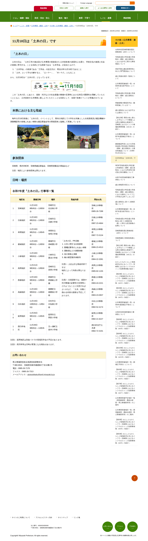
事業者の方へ (125, 8)
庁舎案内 (132, 526)
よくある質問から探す (105, 8)
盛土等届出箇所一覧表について (125, 77)
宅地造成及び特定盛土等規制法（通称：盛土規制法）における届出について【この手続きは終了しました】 (125, 193)
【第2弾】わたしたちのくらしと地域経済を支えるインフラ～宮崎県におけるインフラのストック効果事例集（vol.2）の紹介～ (125, 278)
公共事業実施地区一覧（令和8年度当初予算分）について (125, 86)
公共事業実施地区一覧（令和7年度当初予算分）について (125, 211)
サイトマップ (63, 517)
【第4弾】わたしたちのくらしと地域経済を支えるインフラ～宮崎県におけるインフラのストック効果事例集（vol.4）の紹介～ (125, 374)
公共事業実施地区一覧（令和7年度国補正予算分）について (125, 136)
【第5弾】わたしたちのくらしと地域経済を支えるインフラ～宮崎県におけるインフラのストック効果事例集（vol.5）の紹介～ (125, 438)
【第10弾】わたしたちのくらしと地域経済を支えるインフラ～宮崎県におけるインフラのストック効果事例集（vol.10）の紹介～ (125, 352)
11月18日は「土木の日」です (125, 159)
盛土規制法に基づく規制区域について (125, 203)
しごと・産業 (24, 26)
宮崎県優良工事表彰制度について (125, 239)
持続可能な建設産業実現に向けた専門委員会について (125, 70)
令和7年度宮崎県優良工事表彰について (124, 179)
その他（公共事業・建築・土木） (62, 26)
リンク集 (77, 517)
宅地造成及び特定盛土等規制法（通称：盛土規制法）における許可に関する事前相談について (125, 60)
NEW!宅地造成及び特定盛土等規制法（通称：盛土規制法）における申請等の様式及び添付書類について (125, 169)
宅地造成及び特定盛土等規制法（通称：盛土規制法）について (125, 95)
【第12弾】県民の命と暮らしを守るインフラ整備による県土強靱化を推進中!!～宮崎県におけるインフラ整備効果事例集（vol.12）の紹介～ (125, 123)
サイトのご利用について (21, 517)
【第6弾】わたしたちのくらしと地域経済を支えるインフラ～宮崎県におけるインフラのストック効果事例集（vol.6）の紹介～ (125, 424)
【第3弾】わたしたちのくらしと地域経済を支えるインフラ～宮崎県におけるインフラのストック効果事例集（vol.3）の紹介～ (125, 292)
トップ (15, 26)
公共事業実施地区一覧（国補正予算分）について (125, 363)
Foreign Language (86, 3)
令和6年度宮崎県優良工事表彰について (124, 313)
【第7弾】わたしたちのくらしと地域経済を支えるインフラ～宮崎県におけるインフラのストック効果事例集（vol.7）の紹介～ (125, 388)
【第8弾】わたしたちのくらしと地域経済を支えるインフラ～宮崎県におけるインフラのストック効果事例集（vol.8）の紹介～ (125, 323)
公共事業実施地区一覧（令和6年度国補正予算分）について (125, 304)
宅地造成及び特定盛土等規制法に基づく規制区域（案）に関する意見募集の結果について (125, 222)
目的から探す (64, 8)
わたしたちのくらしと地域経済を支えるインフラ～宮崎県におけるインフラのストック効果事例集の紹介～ (125, 265)
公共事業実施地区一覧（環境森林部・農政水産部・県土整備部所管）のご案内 (125, 412)
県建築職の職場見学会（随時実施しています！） (125, 104)
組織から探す (84, 8)
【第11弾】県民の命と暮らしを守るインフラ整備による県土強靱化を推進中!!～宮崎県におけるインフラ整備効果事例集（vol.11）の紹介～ (125, 251)
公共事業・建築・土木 (39, 26)
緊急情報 (43, 8)
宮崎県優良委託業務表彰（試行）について (124, 232)
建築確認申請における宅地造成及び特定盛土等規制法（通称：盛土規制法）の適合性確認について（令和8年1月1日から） (125, 148)
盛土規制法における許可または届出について (125, 111)
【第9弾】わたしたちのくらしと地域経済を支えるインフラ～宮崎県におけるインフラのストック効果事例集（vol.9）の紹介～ (125, 338)
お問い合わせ (107, 526)
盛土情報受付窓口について (125, 185)
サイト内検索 (97, 3)
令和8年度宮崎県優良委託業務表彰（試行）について (125, 51)
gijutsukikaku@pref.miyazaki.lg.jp (41, 375)
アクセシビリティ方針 (44, 517)
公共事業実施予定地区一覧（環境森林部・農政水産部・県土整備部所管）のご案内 (125, 401)
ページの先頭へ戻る (134, 478)
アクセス (120, 526)
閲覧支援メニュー (68, 3)
